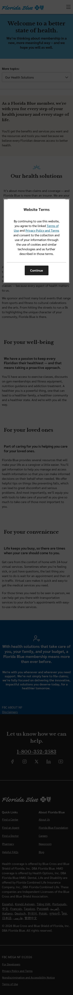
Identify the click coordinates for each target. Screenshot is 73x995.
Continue (36, 270)
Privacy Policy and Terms (42, 230)
